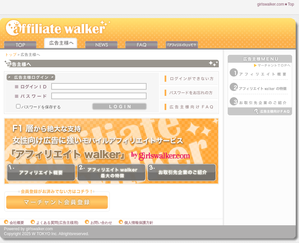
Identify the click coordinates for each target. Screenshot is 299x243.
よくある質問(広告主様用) (54, 223)
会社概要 (14, 223)
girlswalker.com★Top (275, 4)
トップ (11, 54)
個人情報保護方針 (136, 223)
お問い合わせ (98, 223)
